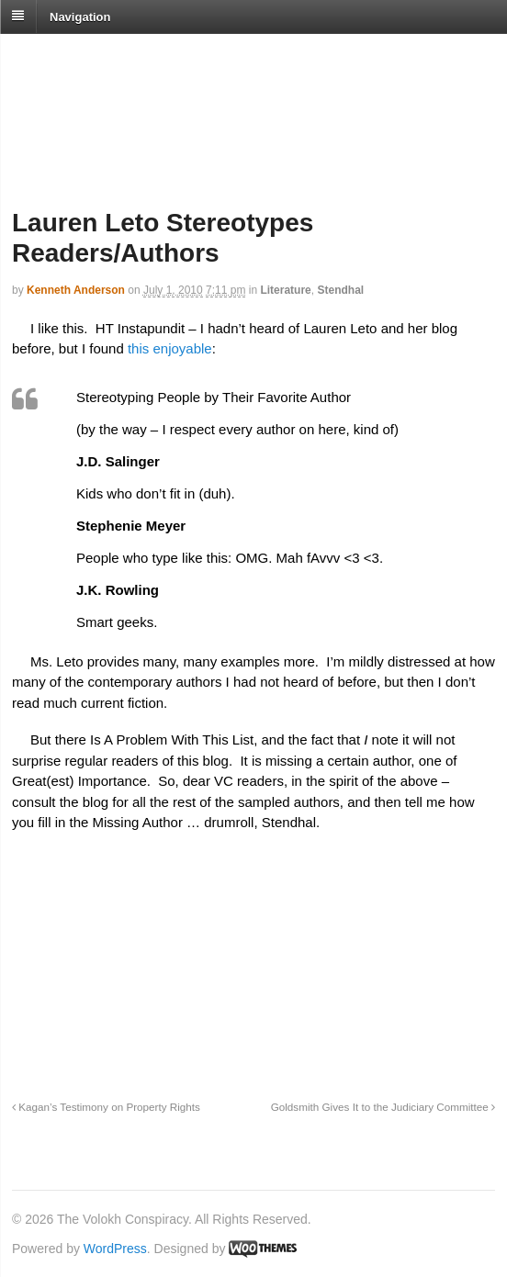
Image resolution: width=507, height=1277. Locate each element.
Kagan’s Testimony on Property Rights (106, 1107)
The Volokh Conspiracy (141, 56)
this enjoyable (170, 348)
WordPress (115, 1248)
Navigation (80, 16)
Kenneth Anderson (76, 290)
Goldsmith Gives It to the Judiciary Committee (383, 1107)
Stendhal (340, 290)
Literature (285, 290)
